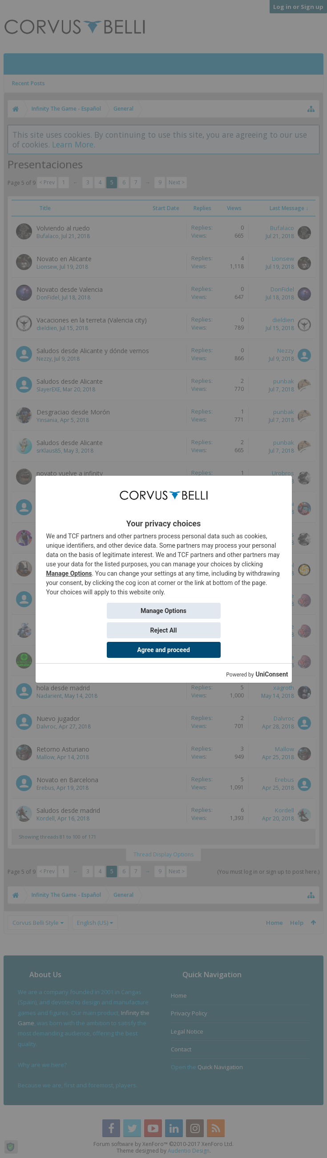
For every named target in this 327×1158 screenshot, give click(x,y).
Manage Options (69, 573)
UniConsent (271, 674)
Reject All (163, 630)
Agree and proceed (163, 649)
